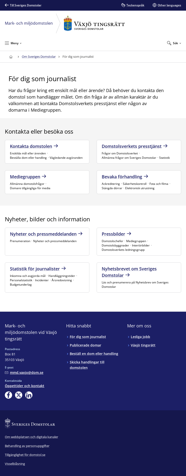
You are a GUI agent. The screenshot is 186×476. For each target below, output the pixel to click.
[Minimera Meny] (13, 43)
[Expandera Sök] (174, 43)
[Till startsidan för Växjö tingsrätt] (11, 56)
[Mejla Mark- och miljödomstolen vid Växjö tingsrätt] (24, 372)
